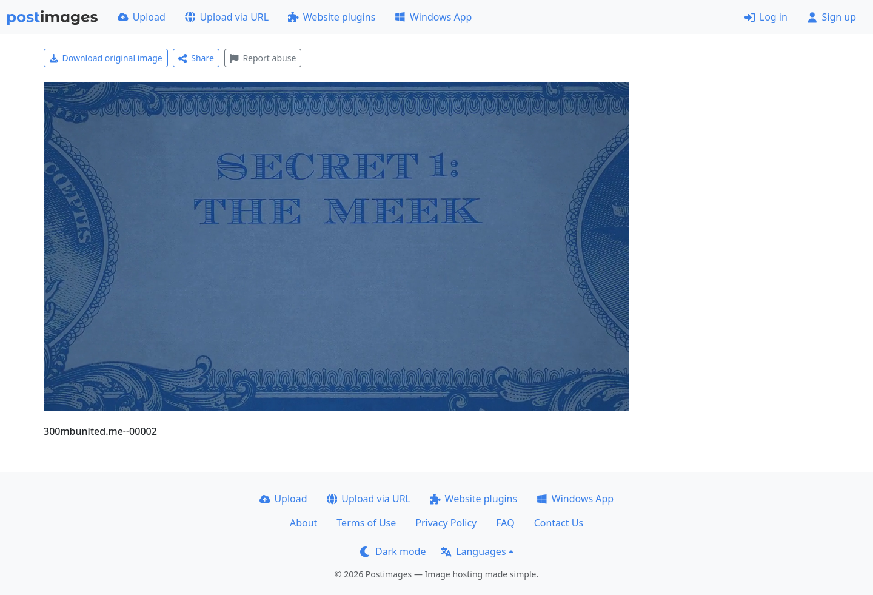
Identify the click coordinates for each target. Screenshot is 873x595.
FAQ (505, 522)
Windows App (433, 17)
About (303, 522)
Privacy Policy (446, 522)
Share (196, 58)
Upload (142, 17)
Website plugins (331, 17)
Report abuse (263, 58)
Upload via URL (227, 17)
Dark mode (393, 551)
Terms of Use (366, 522)
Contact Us (558, 522)
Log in (766, 17)
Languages (473, 551)
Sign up (831, 17)
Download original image (105, 58)
